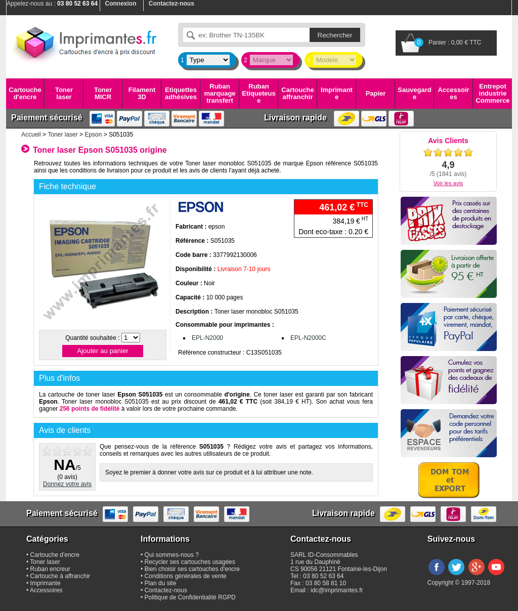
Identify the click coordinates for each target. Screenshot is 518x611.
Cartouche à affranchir (60, 576)
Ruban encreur (50, 569)
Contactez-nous (166, 590)
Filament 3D (141, 93)
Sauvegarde (414, 93)
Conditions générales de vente (186, 576)
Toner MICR (103, 93)
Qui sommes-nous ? (172, 554)
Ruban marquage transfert (219, 93)
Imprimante (337, 93)
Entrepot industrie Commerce (492, 93)
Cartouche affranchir (297, 93)
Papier (376, 93)
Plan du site (161, 583)
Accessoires (453, 93)
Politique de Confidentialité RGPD (190, 597)
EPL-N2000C (308, 337)
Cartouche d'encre (25, 93)
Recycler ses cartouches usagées (190, 561)
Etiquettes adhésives (181, 93)
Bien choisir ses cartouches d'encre (192, 569)
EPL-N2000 (207, 337)
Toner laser (64, 93)
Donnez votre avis (67, 484)
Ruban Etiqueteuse (258, 93)
